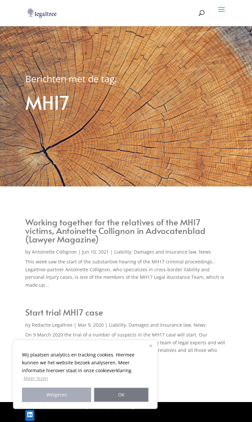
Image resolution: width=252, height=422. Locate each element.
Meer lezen (36, 378)
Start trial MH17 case (64, 312)
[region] (85, 374)
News (205, 252)
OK (121, 395)
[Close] (151, 346)
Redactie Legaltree (52, 325)
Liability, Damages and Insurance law (155, 252)
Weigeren (56, 395)
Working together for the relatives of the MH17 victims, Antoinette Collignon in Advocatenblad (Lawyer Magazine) (115, 230)
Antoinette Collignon (54, 252)
